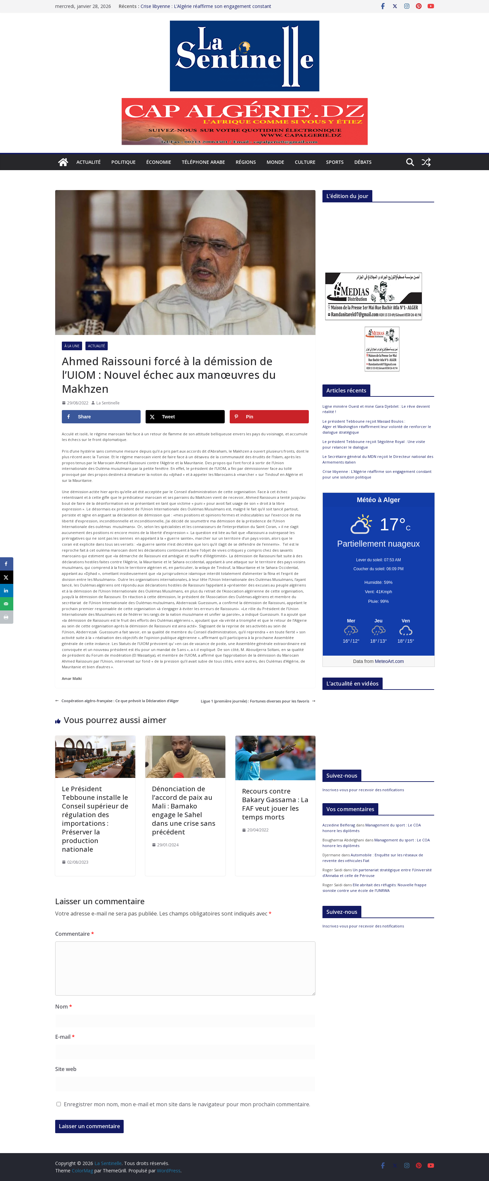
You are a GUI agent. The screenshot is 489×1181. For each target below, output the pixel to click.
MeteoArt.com (389, 661)
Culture (305, 162)
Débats (363, 162)
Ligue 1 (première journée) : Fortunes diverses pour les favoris (258, 700)
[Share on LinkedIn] (6, 590)
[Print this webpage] (6, 617)
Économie (158, 162)
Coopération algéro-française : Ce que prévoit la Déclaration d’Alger (117, 700)
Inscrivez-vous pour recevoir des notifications (363, 789)
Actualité (88, 162)
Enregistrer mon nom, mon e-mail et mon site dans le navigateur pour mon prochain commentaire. (187, 1104)
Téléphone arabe (203, 162)
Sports (335, 162)
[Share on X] (185, 416)
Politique (123, 162)
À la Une (71, 346)
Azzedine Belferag (338, 824)
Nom (63, 1006)
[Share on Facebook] (101, 416)
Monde (275, 162)
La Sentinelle (108, 403)
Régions (246, 162)
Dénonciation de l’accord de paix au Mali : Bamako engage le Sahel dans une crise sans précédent (183, 810)
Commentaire (74, 933)
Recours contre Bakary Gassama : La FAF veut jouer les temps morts (275, 804)
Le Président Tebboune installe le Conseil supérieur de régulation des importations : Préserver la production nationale (95, 819)
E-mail (65, 1036)
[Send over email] (6, 603)
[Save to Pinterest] (269, 416)
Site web (65, 1069)
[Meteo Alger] (378, 621)
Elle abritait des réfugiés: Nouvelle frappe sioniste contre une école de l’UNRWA (374, 887)
